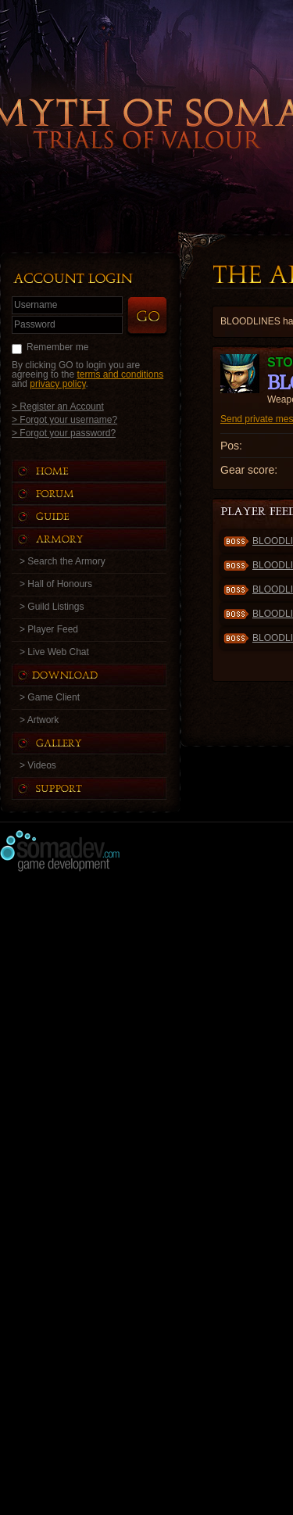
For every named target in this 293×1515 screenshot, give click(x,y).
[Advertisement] (146, 1027)
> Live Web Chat (54, 651)
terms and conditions (120, 374)
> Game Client (50, 697)
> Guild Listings (52, 606)
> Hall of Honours (56, 583)
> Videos (38, 765)
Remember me (57, 347)
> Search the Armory (62, 561)
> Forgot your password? (64, 433)
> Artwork (39, 720)
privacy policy (57, 383)
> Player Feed (49, 629)
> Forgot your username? (64, 419)
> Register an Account (58, 406)
